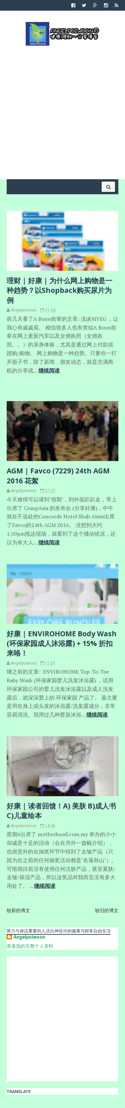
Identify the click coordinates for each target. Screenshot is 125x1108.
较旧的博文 (106, 910)
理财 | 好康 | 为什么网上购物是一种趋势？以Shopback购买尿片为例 (59, 290)
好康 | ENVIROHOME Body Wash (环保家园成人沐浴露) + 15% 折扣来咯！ (62, 643)
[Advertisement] (62, 111)
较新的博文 (18, 910)
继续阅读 (49, 370)
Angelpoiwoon (29, 937)
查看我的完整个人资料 (30, 946)
